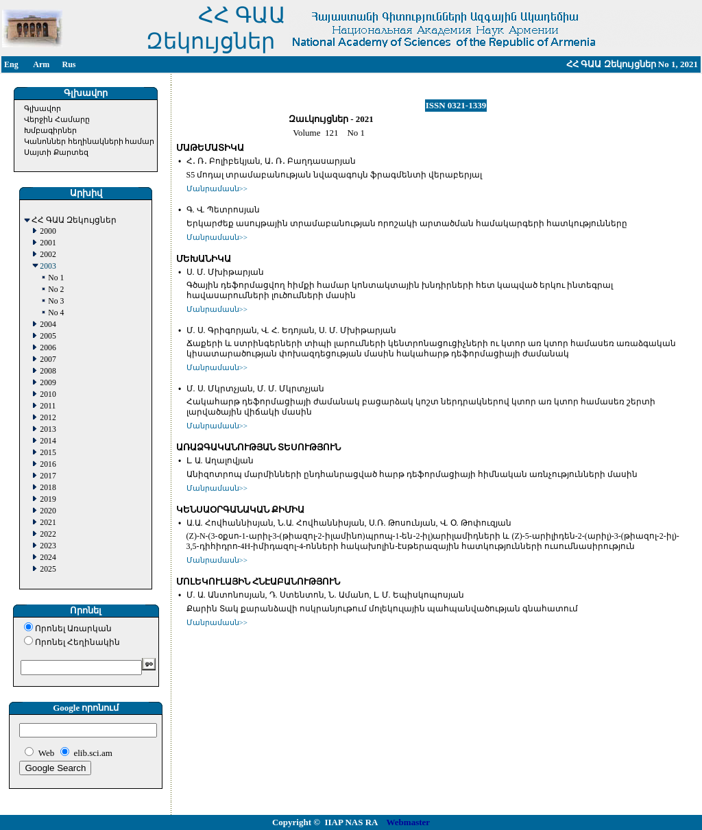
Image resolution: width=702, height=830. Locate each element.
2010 (48, 394)
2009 (48, 382)
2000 (48, 231)
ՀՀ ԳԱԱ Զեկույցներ (74, 220)
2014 (48, 441)
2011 (48, 406)
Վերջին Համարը (57, 119)
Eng (11, 64)
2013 (48, 429)
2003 (48, 266)
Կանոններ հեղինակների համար (89, 141)
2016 (48, 464)
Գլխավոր (42, 108)
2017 (48, 476)
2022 (48, 534)
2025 (48, 569)
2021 (48, 522)
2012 (48, 417)
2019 (48, 499)
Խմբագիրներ (50, 130)
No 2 (56, 289)
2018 (48, 487)
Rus (68, 64)
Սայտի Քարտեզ (56, 152)
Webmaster (409, 822)
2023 (48, 545)
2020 (48, 510)
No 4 (56, 312)
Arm (41, 64)
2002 (48, 254)
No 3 (56, 301)
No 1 (56, 277)
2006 (48, 347)
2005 (48, 336)
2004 (48, 324)
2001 (48, 243)
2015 (48, 452)
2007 (48, 359)
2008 (48, 371)
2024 (48, 557)
